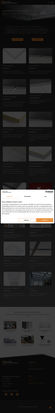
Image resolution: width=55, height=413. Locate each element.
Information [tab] (27, 196)
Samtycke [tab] (9, 196)
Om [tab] (45, 196)
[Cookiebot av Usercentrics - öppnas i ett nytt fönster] (46, 192)
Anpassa (27, 220)
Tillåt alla (44, 220)
